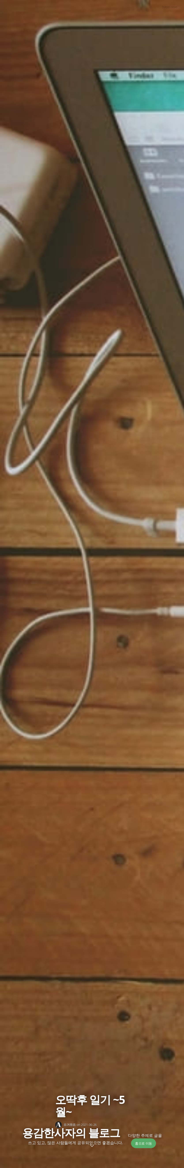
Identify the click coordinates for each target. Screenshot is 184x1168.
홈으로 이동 (143, 1143)
